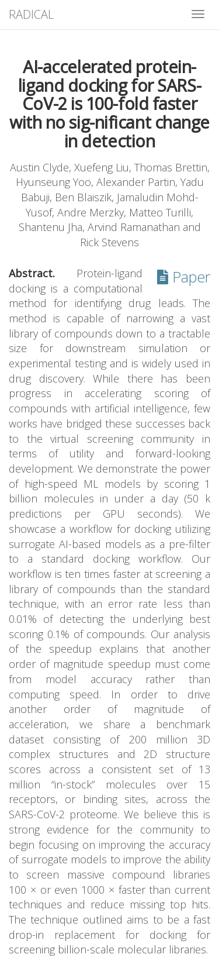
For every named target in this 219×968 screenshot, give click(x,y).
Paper (183, 277)
